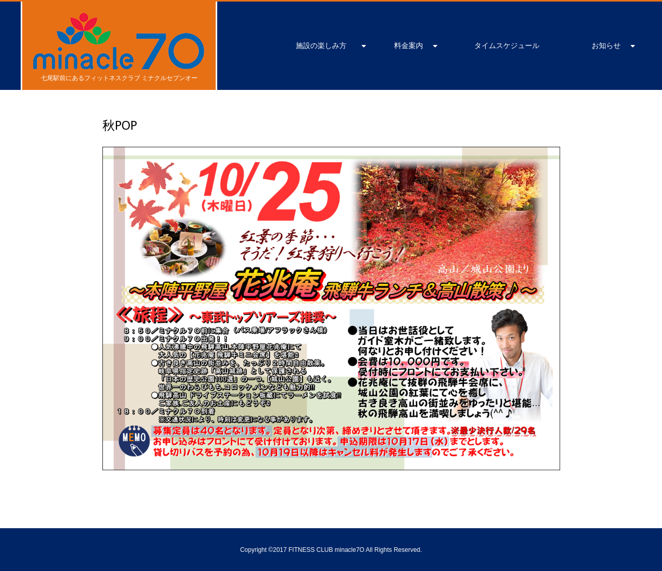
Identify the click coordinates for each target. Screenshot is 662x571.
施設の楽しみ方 (321, 45)
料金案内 (408, 45)
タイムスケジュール (506, 45)
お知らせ (606, 45)
